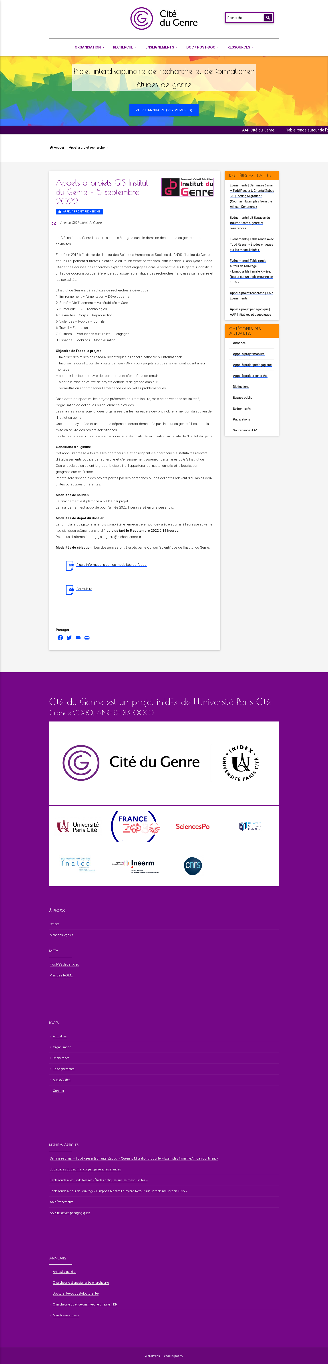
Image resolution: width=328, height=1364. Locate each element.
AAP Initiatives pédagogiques (70, 1213)
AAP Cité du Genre (286, 130)
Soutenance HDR (245, 430)
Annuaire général (64, 1271)
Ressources (238, 47)
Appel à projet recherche (87, 147)
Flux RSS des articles (64, 964)
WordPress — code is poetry (164, 1356)
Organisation (88, 47)
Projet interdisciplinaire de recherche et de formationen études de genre (164, 77)
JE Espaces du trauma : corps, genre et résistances (85, 1169)
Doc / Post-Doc (200, 47)
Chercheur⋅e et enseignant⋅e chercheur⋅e (81, 1282)
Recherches (61, 1058)
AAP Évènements (62, 1202)
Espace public (242, 397)
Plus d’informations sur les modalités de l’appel (111, 565)
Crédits (55, 924)
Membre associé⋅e (66, 1315)
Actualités (60, 1036)
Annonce (239, 343)
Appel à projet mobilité (249, 354)
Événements (242, 408)
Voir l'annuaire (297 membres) (164, 110)
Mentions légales (61, 935)
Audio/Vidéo (61, 1080)
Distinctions (241, 386)
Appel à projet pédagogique (252, 365)
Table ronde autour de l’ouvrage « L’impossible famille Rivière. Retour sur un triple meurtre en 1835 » (118, 1191)
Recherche (123, 47)
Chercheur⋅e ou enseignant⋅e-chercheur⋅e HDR (85, 1304)
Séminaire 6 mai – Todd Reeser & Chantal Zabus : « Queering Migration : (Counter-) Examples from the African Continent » (134, 1158)
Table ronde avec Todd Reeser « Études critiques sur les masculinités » (98, 1180)
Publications (241, 419)
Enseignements (159, 47)
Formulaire (84, 589)
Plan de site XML (61, 975)
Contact (58, 1091)
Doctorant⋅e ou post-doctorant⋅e (76, 1293)
